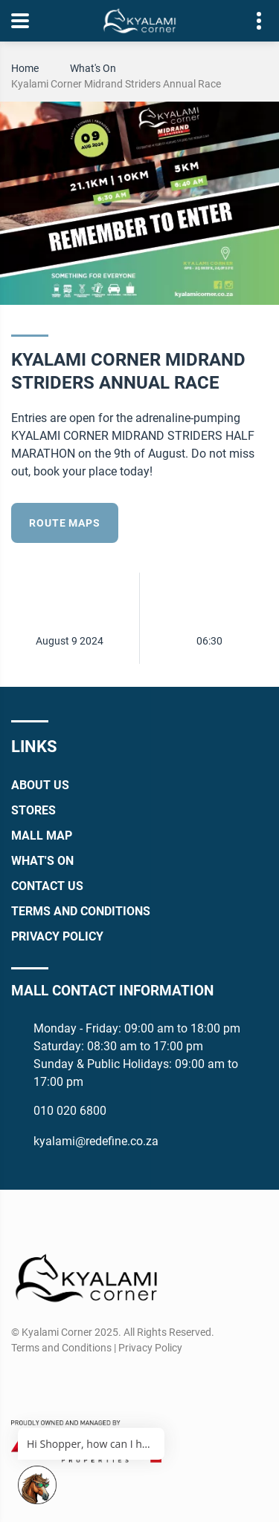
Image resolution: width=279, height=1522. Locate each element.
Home (25, 68)
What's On (93, 68)
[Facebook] (21, 1383)
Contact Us (47, 886)
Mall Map (41, 835)
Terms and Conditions (80, 911)
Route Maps (64, 523)
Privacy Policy (57, 936)
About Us (40, 785)
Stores (33, 810)
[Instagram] (49, 1383)
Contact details (251, 21)
